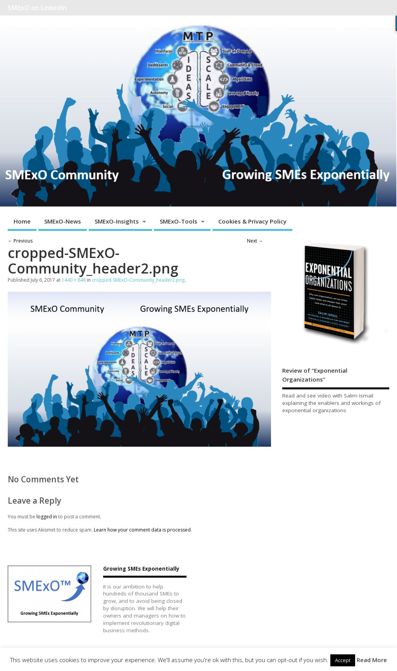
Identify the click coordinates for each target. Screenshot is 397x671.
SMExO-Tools (178, 221)
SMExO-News (62, 221)
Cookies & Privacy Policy (252, 221)
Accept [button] (342, 660)
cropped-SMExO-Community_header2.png (138, 280)
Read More (372, 660)
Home (22, 221)
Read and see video (306, 395)
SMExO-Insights (117, 221)
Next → (255, 240)
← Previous (20, 240)
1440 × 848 (74, 280)
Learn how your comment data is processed (142, 529)
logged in (46, 516)
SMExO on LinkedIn (37, 7)
